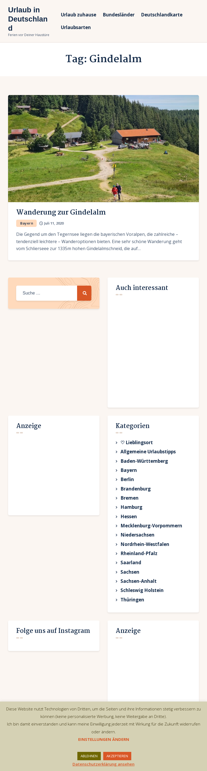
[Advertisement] (56, 471)
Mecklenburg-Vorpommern (151, 531)
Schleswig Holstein (142, 600)
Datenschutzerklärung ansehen (103, 764)
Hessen (128, 521)
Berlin (127, 482)
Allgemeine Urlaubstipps (148, 452)
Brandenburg (135, 492)
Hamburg (131, 512)
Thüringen (132, 610)
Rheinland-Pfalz (138, 561)
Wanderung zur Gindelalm (61, 212)
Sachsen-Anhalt (138, 590)
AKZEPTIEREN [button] (117, 756)
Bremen (129, 502)
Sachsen (129, 580)
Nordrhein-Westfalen (144, 551)
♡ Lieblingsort (136, 443)
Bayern (26, 223)
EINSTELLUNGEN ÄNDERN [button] (103, 739)
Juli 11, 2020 (54, 223)
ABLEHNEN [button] (89, 756)
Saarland (130, 570)
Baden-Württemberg (144, 462)
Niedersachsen (137, 541)
